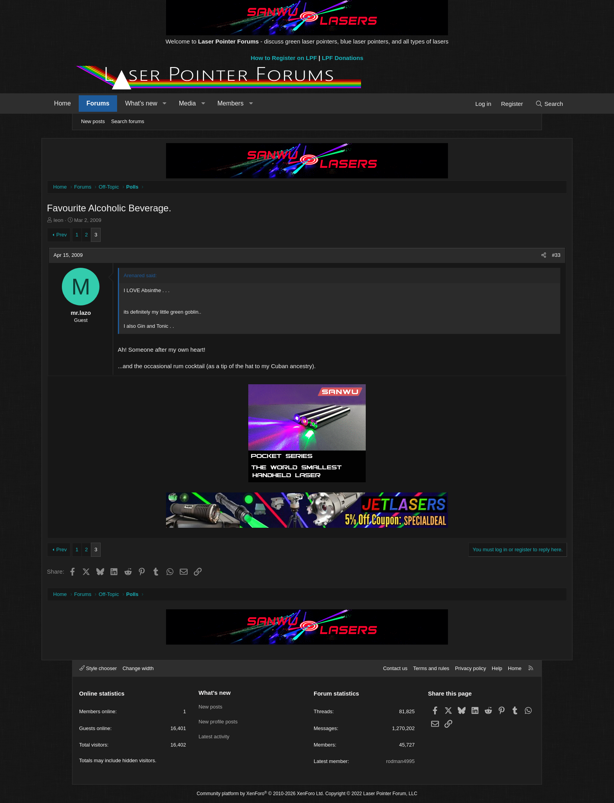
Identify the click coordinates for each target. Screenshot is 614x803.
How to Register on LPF (284, 58)
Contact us (395, 668)
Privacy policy (470, 668)
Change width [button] (138, 668)
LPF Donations (342, 58)
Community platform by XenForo (260, 793)
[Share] (512, 256)
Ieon (90, 221)
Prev (93, 235)
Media (217, 103)
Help (497, 668)
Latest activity (214, 735)
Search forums (127, 121)
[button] (194, 103)
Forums (127, 103)
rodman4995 (400, 761)
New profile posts (218, 720)
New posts (93, 121)
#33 (524, 256)
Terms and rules (431, 668)
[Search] (519, 104)
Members (260, 103)
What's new (171, 103)
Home (92, 103)
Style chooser (98, 668)
